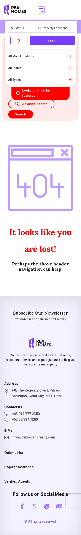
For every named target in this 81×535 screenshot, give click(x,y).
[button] (41, 10)
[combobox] (21, 28)
